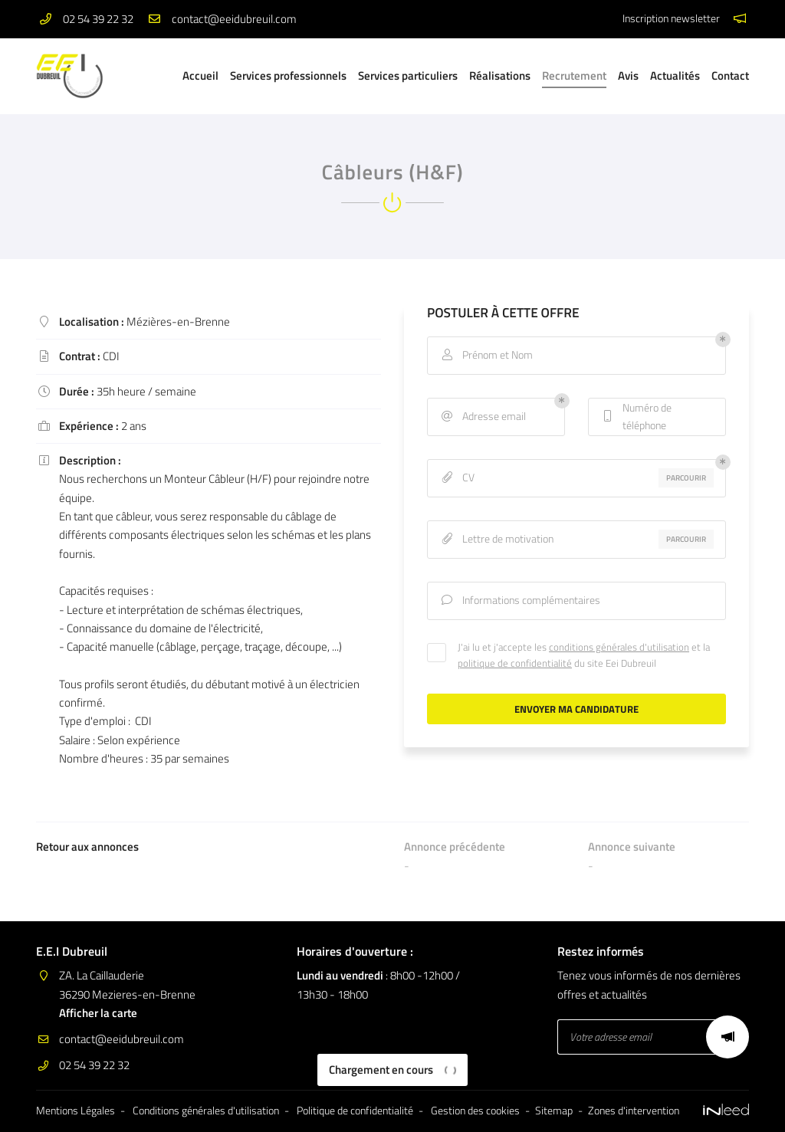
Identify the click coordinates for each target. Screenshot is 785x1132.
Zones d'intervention (633, 1110)
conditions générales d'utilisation (619, 647)
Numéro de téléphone (636, 416)
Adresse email (482, 416)
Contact (730, 75)
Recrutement (574, 75)
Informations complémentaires (519, 600)
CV (457, 478)
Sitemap (554, 1110)
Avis (628, 75)
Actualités (675, 75)
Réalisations (499, 75)
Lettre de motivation (496, 539)
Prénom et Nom (486, 355)
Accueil (200, 75)
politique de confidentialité (515, 663)
